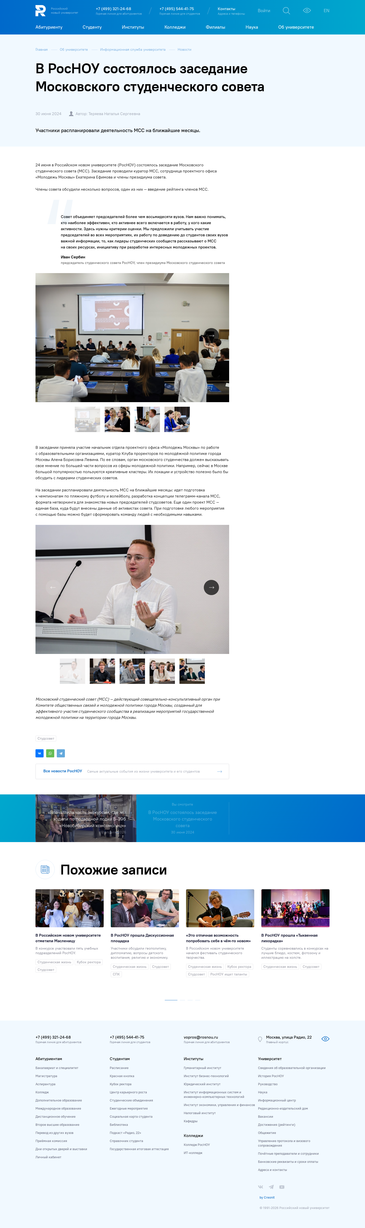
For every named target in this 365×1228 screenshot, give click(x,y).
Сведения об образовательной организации (292, 1068)
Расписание (119, 1068)
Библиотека (119, 1125)
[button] (225, 278)
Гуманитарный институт (202, 1068)
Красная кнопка (122, 1076)
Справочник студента (126, 1141)
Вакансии (265, 1116)
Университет (270, 1058)
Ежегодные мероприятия (129, 1108)
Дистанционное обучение (55, 1116)
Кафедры (190, 1121)
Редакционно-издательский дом (283, 1108)
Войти (264, 10)
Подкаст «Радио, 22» (125, 1133)
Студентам (120, 1058)
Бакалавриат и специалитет (56, 1068)
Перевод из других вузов (54, 1133)
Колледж (42, 1092)
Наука (262, 1092)
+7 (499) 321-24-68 (113, 8)
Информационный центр (277, 1100)
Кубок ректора (121, 1084)
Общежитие (267, 1133)
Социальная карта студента (131, 1116)
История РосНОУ (271, 1076)
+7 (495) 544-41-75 (176, 8)
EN (327, 10)
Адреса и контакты (272, 1170)
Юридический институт (202, 1084)
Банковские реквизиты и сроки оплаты (288, 1162)
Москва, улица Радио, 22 (289, 1037)
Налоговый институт (200, 1113)
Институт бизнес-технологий (206, 1076)
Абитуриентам (48, 1058)
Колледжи (193, 1135)
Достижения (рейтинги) (276, 1125)
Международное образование (58, 1108)
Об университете (74, 49)
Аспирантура (45, 1084)
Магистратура (46, 1076)
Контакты (226, 8)
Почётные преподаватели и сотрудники (288, 1153)
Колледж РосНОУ (197, 1145)
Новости (184, 49)
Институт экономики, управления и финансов (219, 1105)
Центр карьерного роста (128, 1092)
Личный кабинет (48, 1157)
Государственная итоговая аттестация (139, 1149)
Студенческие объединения (131, 1100)
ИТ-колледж (193, 1153)
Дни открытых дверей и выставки (61, 1149)
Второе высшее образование (57, 1125)
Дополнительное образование (58, 1100)
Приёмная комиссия (51, 1141)
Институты (193, 1058)
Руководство (268, 1084)
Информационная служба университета (133, 49)
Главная (42, 49)
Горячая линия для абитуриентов (119, 13)
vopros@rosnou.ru (201, 1037)
